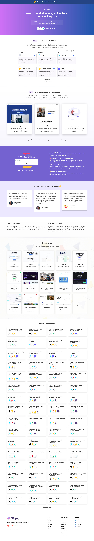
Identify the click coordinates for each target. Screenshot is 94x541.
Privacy (16, 529)
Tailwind (60, 58)
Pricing (49, 520)
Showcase (50, 524)
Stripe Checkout (61, 72)
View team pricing (31, 170)
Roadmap (63, 524)
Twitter (77, 520)
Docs (62, 520)
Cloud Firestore (42, 71)
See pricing (57, 1)
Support (63, 528)
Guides (62, 532)
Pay (27, 163)
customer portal (63, 75)
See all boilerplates (47, 507)
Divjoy (47, 9)
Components (64, 530)
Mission (49, 522)
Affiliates (49, 526)
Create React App (46, 59)
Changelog (63, 522)
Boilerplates (63, 535)
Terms (13, 529)
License (49, 528)
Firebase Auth (22, 71)
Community (63, 526)
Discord (77, 526)
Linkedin (78, 524)
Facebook (78, 522)
